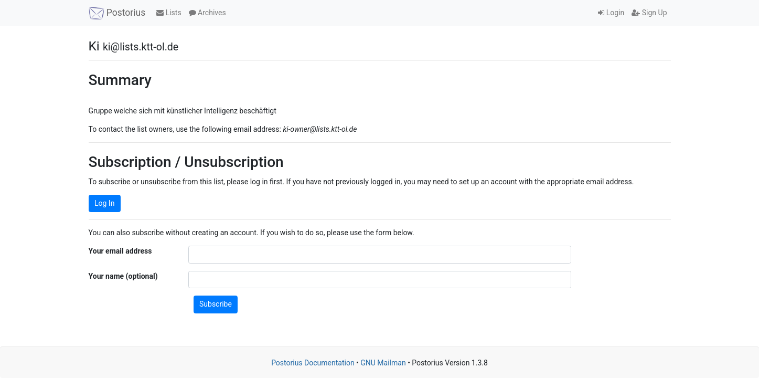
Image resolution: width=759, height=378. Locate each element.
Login (611, 12)
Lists (168, 12)
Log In (104, 203)
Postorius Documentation (313, 363)
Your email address (120, 251)
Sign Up (649, 12)
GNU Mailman (382, 363)
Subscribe (215, 304)
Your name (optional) (123, 276)
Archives (207, 12)
